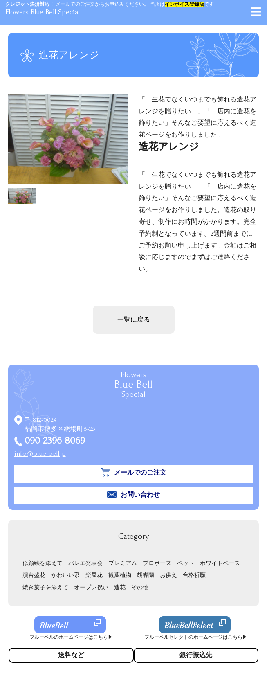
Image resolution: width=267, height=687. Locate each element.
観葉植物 (119, 575)
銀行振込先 (195, 655)
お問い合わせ (140, 494)
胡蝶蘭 (145, 575)
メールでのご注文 (140, 472)
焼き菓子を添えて (45, 587)
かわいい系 (65, 575)
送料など (71, 655)
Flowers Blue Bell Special (42, 12)
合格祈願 (194, 575)
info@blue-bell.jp (40, 453)
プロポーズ (157, 563)
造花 (120, 587)
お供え (168, 575)
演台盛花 (33, 575)
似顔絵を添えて (42, 563)
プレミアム (122, 563)
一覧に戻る (133, 319)
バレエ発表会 (85, 563)
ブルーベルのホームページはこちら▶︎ (71, 637)
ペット (185, 563)
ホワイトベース (220, 563)
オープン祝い (91, 587)
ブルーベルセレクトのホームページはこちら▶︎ (195, 637)
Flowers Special (133, 384)
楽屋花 (94, 575)
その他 (139, 587)
